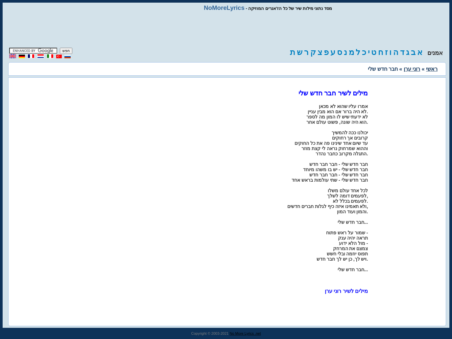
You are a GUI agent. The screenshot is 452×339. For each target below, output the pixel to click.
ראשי (432, 69)
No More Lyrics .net (245, 333)
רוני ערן (412, 69)
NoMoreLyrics (224, 7)
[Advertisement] (226, 29)
